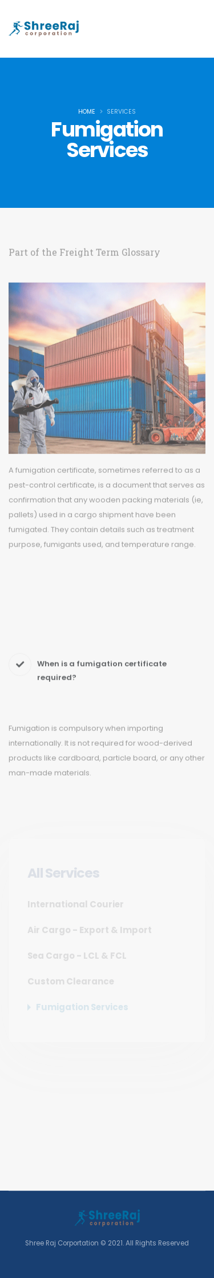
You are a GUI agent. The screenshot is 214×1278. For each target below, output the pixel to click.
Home (86, 111)
